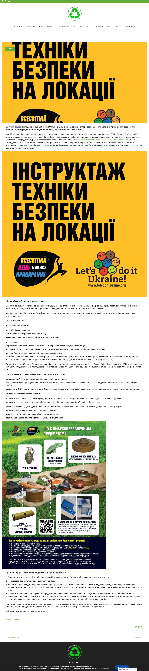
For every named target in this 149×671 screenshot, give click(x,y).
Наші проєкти (46, 26)
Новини (31, 26)
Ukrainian (123, 669)
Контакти (130, 26)
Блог (109, 26)
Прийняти (122, 667)
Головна (18, 26)
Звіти (118, 26)
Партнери (98, 26)
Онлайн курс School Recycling (73, 26)
